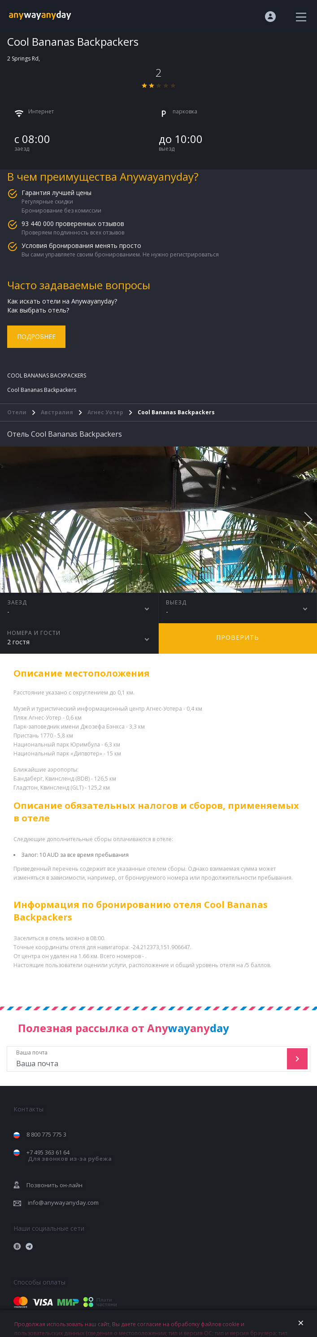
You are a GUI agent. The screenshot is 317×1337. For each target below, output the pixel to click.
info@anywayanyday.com (63, 1202)
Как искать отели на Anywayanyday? (62, 301)
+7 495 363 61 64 (69, 1155)
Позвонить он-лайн (54, 1185)
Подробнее (36, 336)
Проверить (237, 637)
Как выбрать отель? (38, 310)
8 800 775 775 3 (46, 1134)
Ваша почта (148, 1058)
